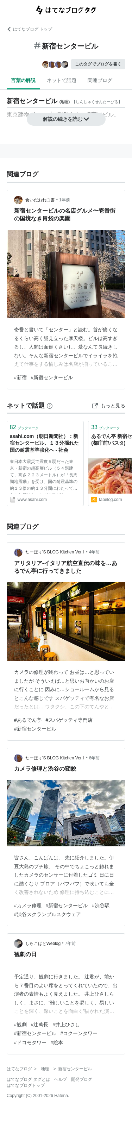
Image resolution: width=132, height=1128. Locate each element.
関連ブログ (100, 80)
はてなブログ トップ (29, 29)
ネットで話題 (61, 80)
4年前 (94, 552)
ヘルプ (60, 1079)
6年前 (94, 758)
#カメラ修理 (28, 905)
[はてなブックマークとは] (49, 405)
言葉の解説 (23, 80)
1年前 (64, 200)
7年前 (70, 943)
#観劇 (20, 1024)
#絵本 (57, 1042)
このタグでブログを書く (98, 64)
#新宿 (20, 377)
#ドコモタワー (30, 1042)
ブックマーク (24, 427)
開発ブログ (81, 1079)
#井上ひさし (66, 1024)
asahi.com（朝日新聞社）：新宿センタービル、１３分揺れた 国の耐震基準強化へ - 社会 (45, 443)
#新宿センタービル (52, 377)
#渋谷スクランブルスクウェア (47, 914)
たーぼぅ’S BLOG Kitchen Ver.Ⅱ (55, 552)
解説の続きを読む (66, 119)
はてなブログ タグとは (28, 1079)
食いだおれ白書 (40, 200)
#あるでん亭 (28, 720)
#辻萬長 (40, 1024)
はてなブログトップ (26, 1085)
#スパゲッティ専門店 (69, 720)
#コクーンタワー (79, 1033)
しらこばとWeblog (43, 943)
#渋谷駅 (100, 905)
